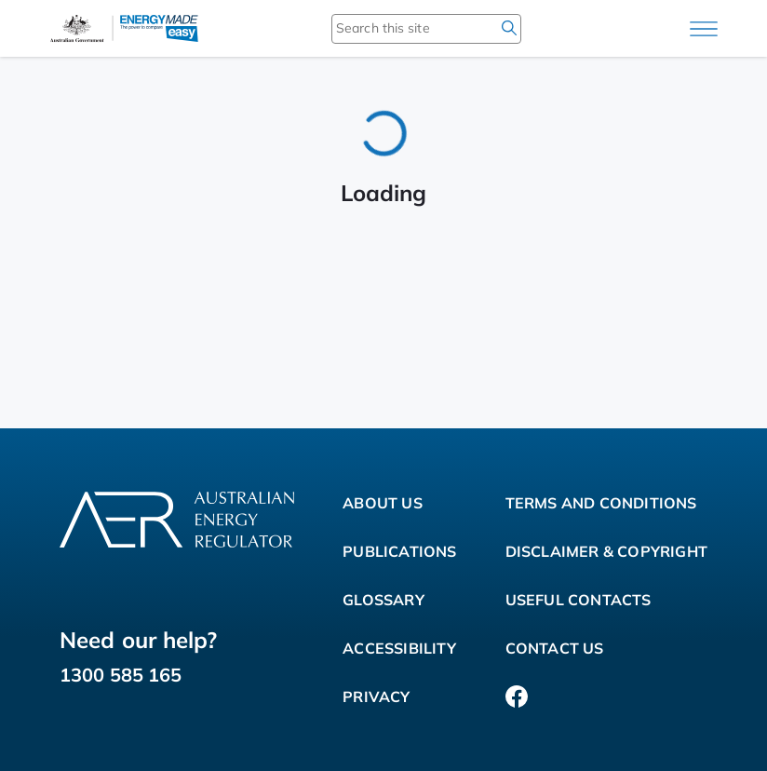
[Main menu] (704, 29)
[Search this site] (399, 28)
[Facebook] (516, 696)
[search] (509, 27)
